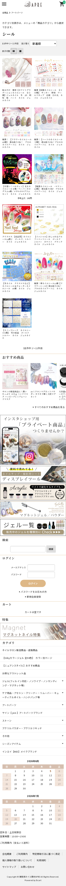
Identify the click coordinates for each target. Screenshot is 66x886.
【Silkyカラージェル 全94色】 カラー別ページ (27, 658)
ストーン (7, 720)
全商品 (5, 12)
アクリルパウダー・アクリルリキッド (22, 728)
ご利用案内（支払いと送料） (15, 842)
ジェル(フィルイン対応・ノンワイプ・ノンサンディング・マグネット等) (29, 683)
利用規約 (41, 860)
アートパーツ (17, 12)
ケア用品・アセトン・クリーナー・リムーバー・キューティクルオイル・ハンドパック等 (30, 695)
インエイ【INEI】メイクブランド (19, 751)
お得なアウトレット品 (14, 673)
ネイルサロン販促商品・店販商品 (20, 650)
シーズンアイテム (11, 743)
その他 (5, 736)
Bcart (38, 880)
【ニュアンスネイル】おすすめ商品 (21, 665)
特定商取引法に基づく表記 (46, 854)
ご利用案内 (22, 854)
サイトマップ (9, 866)
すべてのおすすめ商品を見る (49, 407)
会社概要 (6, 854)
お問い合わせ (27, 866)
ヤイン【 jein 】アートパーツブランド (22, 712)
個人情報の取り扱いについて (17, 860)
